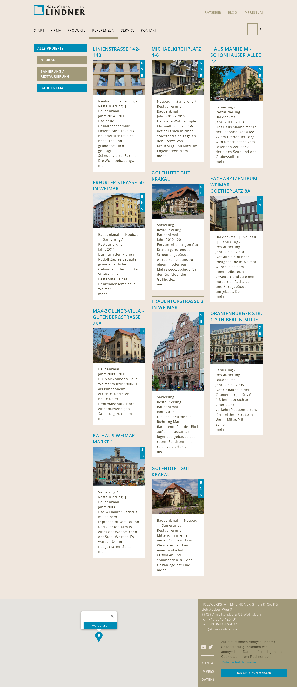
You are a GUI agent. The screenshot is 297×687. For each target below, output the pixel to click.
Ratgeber (213, 12)
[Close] (112, 616)
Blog (232, 12)
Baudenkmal (53, 88)
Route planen (100, 625)
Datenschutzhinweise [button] (239, 662)
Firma (56, 30)
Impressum (253, 12)
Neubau (48, 60)
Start (39, 30)
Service (128, 30)
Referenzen (103, 30)
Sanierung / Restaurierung (55, 74)
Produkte (76, 30)
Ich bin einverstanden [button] (254, 673)
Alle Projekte (50, 48)
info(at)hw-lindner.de (219, 629)
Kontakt (149, 30)
